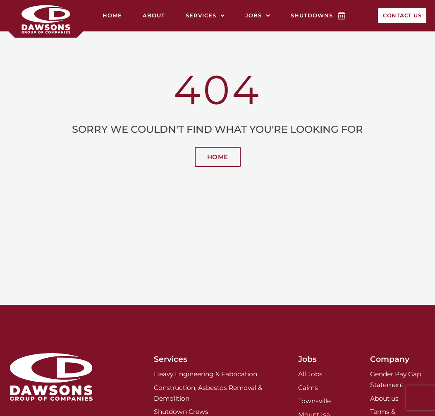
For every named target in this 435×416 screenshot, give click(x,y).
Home (112, 15)
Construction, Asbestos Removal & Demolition (208, 393)
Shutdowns (312, 15)
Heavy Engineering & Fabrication (205, 374)
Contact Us (402, 15)
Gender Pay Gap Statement (395, 379)
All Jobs (310, 374)
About (154, 15)
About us (384, 398)
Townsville (314, 401)
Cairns (308, 388)
